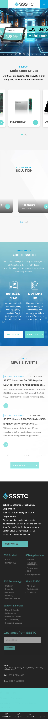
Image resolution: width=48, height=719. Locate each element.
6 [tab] (24, 54)
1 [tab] (3, 54)
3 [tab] (12, 54)
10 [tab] (40, 54)
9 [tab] (36, 54)
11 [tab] (44, 54)
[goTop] (42, 715)
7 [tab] (28, 54)
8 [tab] (32, 54)
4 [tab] (16, 54)
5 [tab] (20, 54)
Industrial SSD (18, 122)
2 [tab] (7, 54)
